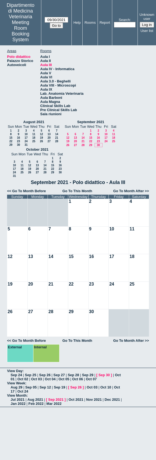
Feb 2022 (36, 404)
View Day (15, 371)
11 (33, 134)
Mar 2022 (54, 404)
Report (104, 22)
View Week (16, 383)
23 (18, 141)
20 (49, 137)
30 (18, 144)
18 (33, 137)
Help (77, 22)
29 (10, 144)
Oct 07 (91, 379)
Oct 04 (50, 379)
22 (10, 141)
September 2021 (90, 122)
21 (56, 137)
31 (25, 144)
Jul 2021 (17, 399)
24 (25, 141)
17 (25, 137)
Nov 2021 (94, 399)
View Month (17, 395)
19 (41, 137)
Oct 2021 (75, 399)
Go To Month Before (29, 191)
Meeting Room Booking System (20, 31)
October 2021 (37, 149)
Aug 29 (16, 387)
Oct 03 (36, 379)
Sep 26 (45, 375)
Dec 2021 (112, 399)
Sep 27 (59, 375)
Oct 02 (22, 379)
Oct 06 (77, 379)
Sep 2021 (55, 399)
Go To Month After (128, 191)
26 (41, 141)
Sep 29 (87, 375)
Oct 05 (63, 379)
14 (56, 134)
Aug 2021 (35, 399)
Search (124, 20)
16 (18, 137)
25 (33, 141)
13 (49, 134)
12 (41, 134)
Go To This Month (77, 191)
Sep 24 (16, 375)
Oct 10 (105, 387)
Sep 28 (73, 375)
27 (49, 141)
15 (10, 137)
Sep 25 (30, 375)
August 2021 (33, 122)
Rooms (90, 22)
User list (147, 31)
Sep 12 (45, 387)
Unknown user (146, 17)
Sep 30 (104, 375)
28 (56, 141)
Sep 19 (59, 387)
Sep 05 (31, 387)
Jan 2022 (18, 404)
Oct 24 (22, 391)
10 (25, 134)
